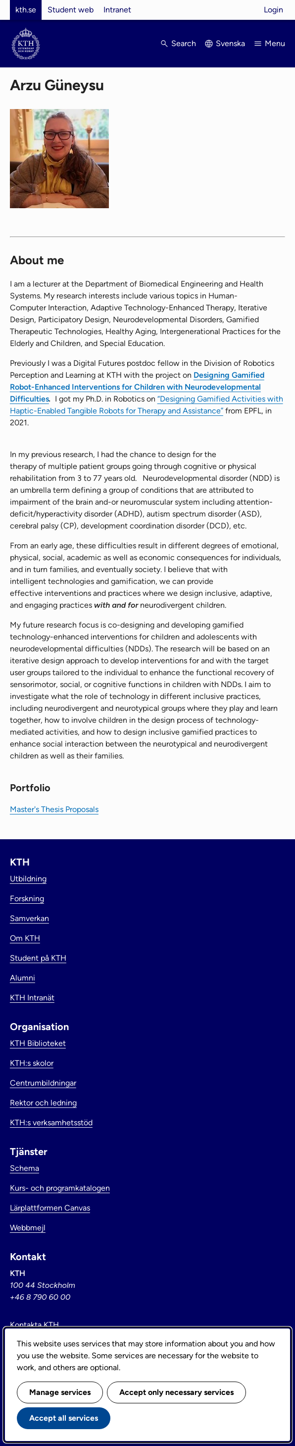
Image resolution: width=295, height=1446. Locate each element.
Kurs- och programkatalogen (60, 1188)
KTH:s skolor (31, 1063)
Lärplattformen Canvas (50, 1208)
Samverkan (29, 918)
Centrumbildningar (43, 1083)
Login (273, 9)
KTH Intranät (32, 997)
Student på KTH (38, 958)
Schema (24, 1168)
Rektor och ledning (43, 1102)
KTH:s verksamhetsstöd (51, 1122)
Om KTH (25, 938)
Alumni (22, 978)
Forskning (27, 898)
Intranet (117, 9)
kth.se (25, 9)
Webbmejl (28, 1227)
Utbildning (28, 878)
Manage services (60, 1392)
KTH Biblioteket (38, 1043)
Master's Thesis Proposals (54, 809)
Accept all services (63, 1418)
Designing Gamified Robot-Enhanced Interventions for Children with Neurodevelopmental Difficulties (137, 387)
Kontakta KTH (34, 1325)
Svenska (230, 43)
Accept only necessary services (176, 1392)
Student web (71, 9)
